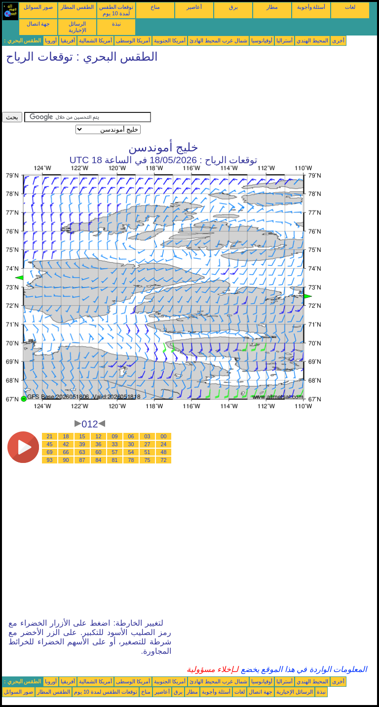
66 (66, 452)
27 (148, 444)
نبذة (116, 24)
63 (82, 452)
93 (50, 460)
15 (82, 436)
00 (164, 436)
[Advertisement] (181, 90)
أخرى (338, 40)
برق (233, 7)
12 (99, 436)
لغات (350, 7)
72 (164, 460)
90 (66, 460)
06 (131, 436)
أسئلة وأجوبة (311, 7)
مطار (272, 7)
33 (115, 444)
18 (66, 436)
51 (148, 452)
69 (50, 452)
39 (82, 444)
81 (115, 460)
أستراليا (284, 40)
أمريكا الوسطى (133, 40)
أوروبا (51, 40)
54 (131, 452)
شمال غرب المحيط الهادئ (218, 40)
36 (99, 444)
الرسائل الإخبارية (77, 27)
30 (131, 444)
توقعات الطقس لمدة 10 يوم (116, 10)
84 (99, 460)
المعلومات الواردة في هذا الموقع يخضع (302, 669)
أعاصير (194, 7)
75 (148, 460)
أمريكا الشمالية (95, 40)
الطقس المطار (77, 7)
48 (164, 452)
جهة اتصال (38, 24)
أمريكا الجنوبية (170, 40)
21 (50, 436)
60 (99, 452)
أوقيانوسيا (261, 40)
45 (50, 444)
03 (148, 436)
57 (115, 452)
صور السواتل (38, 7)
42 (66, 444)
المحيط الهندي (312, 40)
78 (131, 460)
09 (115, 436)
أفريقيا (68, 40)
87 (82, 460)
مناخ (155, 7)
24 (164, 444)
